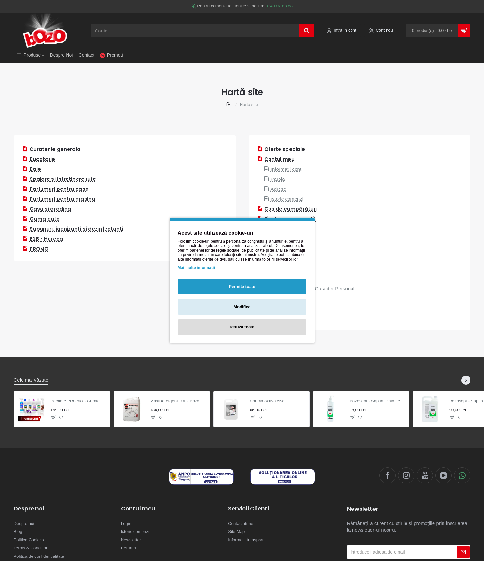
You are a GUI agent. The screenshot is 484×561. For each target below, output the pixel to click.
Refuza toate (242, 327)
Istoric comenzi (287, 199)
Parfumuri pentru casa (59, 189)
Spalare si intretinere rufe (63, 179)
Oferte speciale (284, 149)
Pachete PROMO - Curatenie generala (78, 401)
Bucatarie (42, 159)
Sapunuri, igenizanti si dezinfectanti (76, 228)
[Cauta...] (306, 30)
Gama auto (45, 219)
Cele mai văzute (31, 379)
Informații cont (286, 169)
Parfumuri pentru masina (62, 199)
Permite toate (242, 286)
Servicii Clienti (248, 508)
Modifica (242, 306)
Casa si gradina (50, 209)
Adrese (278, 189)
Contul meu (279, 159)
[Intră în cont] (341, 30)
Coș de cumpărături (290, 209)
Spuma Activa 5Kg (267, 401)
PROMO (39, 248)
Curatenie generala (55, 149)
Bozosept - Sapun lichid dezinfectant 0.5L (377, 401)
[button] (53, 417)
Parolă (278, 179)
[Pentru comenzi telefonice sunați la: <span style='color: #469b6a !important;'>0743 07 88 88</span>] (242, 6)
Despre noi (29, 508)
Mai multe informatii (196, 267)
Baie (35, 169)
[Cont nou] (381, 30)
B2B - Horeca (46, 238)
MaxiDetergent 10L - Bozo (174, 401)
